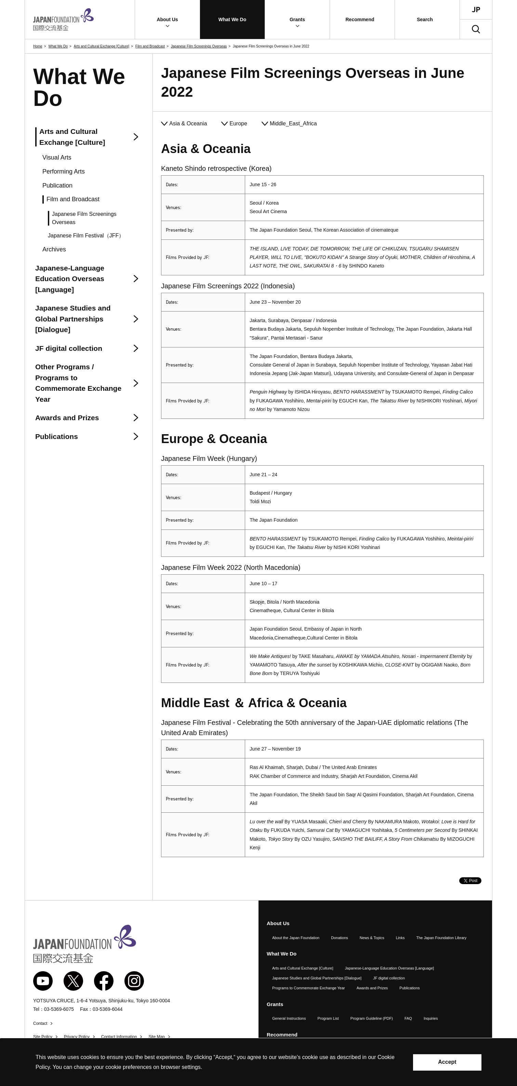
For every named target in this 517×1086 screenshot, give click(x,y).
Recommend (282, 1034)
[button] (167, 19)
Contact (40, 1023)
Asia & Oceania (188, 123)
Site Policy (42, 1036)
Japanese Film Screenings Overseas (199, 46)
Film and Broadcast (150, 46)
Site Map (156, 1036)
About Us (278, 923)
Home (37, 46)
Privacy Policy (77, 1036)
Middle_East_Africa (293, 123)
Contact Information (119, 1036)
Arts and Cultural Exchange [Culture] (101, 46)
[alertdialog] (258, 1062)
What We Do (58, 46)
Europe (238, 123)
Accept (447, 1062)
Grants (275, 1004)
